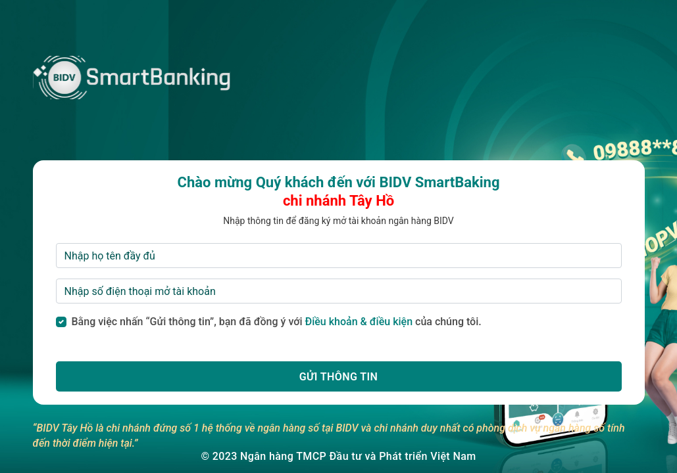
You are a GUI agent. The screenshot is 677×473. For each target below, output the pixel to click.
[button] (339, 376)
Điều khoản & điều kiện (359, 321)
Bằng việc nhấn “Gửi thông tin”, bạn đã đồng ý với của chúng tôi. (277, 321)
